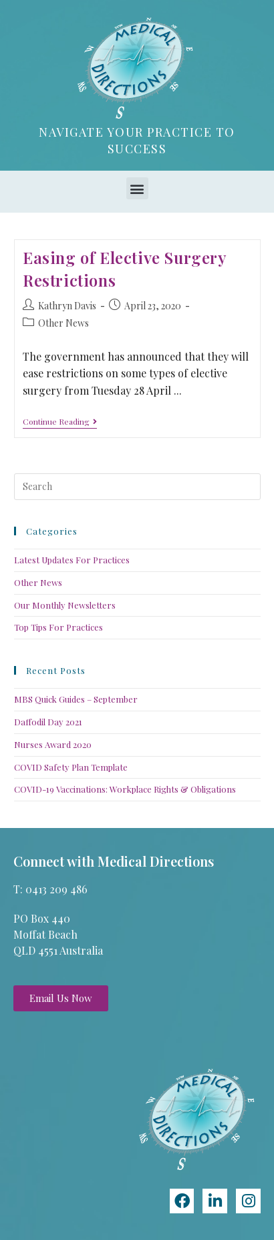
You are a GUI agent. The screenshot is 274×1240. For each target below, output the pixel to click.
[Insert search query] (137, 486)
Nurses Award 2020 (53, 744)
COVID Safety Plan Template (71, 767)
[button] (137, 188)
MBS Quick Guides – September (76, 699)
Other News (63, 323)
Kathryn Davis (67, 305)
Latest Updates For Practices (72, 559)
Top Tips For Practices (58, 627)
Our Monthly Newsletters (65, 605)
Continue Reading (60, 422)
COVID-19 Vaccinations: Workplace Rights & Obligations (125, 789)
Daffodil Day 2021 (48, 721)
